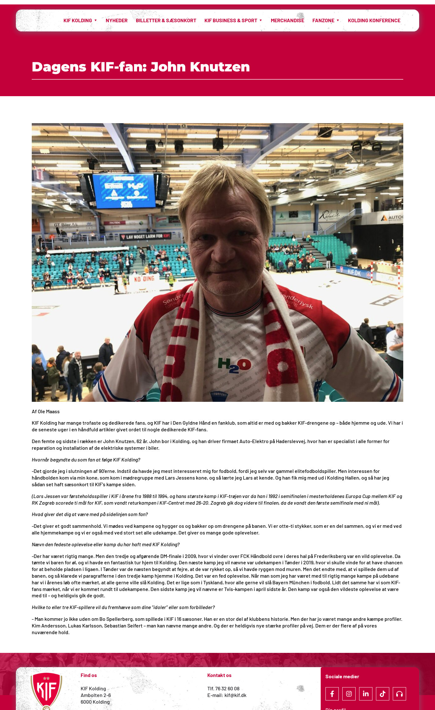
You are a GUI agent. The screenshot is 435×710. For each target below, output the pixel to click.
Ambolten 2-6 (96, 695)
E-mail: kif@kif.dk (226, 695)
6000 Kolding (96, 702)
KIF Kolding (93, 688)
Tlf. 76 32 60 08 (223, 688)
